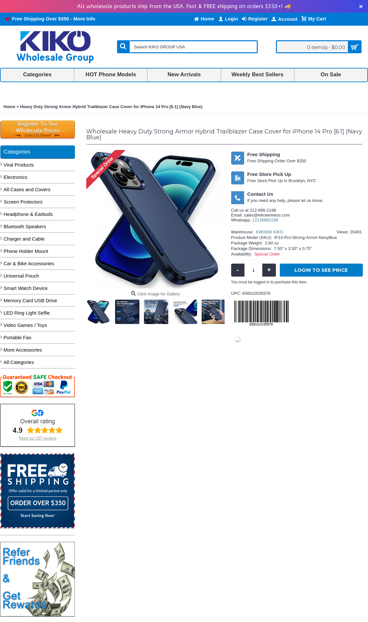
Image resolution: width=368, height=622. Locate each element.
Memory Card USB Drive (30, 300)
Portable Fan (17, 337)
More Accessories (23, 350)
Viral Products (19, 165)
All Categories (19, 362)
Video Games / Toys (25, 325)
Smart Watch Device (26, 288)
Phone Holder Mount (26, 251)
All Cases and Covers (27, 189)
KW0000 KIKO (269, 232)
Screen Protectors (23, 202)
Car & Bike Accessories (29, 263)
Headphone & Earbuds (28, 214)
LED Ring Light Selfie (27, 313)
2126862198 (266, 220)
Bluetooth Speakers (25, 226)
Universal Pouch (21, 276)
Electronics (15, 177)
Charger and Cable (24, 239)
